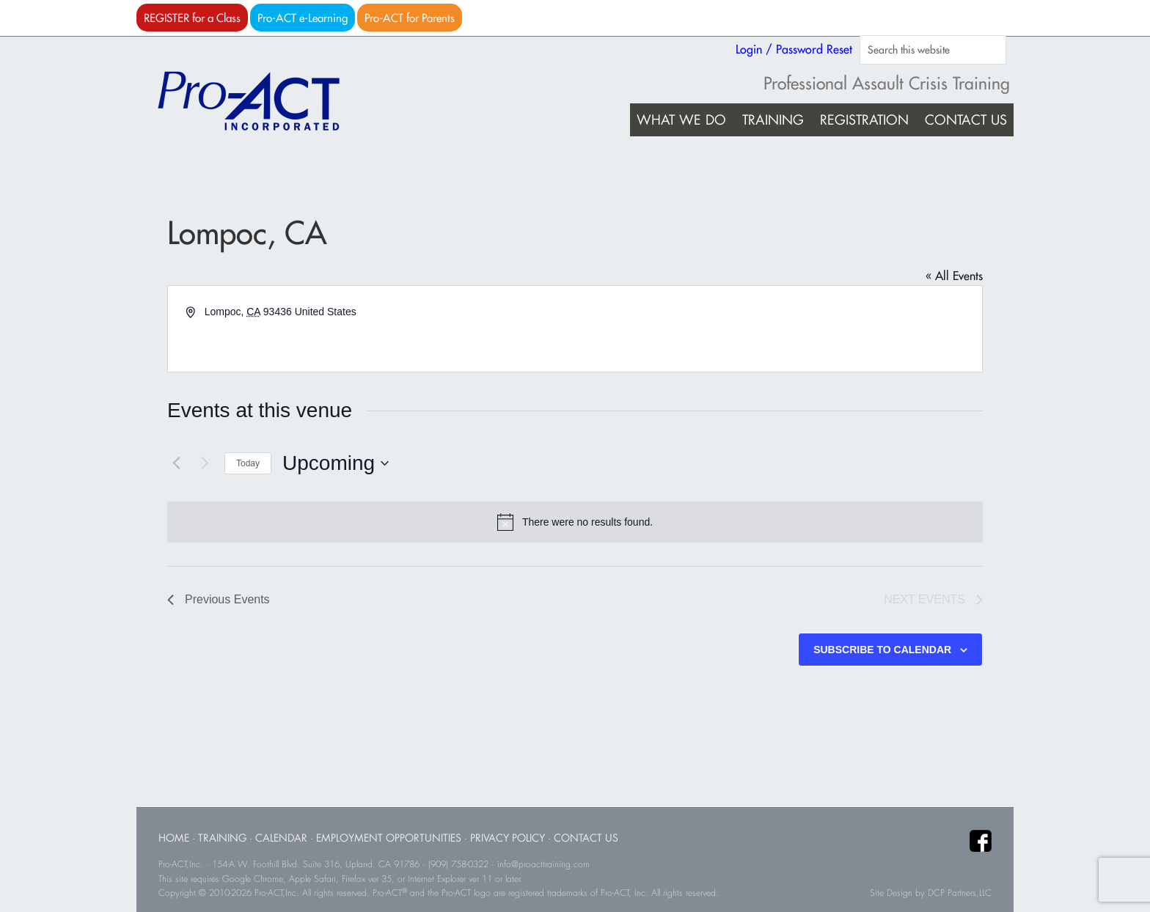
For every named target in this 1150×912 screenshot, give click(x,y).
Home (173, 838)
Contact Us (586, 838)
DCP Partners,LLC (960, 893)
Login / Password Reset (794, 49)
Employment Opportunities (388, 838)
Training (222, 838)
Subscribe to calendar (882, 649)
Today (248, 463)
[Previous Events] (176, 463)
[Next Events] (204, 463)
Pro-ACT (261, 101)
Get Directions (237, 328)
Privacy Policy (507, 838)
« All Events (954, 275)
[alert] (575, 522)
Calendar (281, 838)
